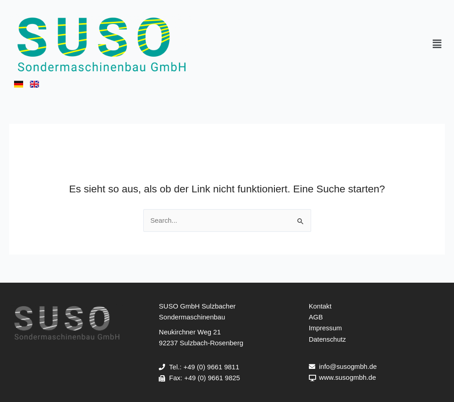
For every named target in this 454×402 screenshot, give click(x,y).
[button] (437, 44)
